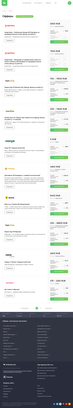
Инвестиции (7, 337)
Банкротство (7, 329)
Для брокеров (41, 378)
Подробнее (9, 40)
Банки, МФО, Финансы (44, 326)
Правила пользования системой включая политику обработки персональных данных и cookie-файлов (17, 372)
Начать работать (59, 42)
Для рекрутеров (41, 373)
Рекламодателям (8, 388)
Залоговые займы (42, 334)
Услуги (6, 358)
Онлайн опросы (42, 346)
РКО (5, 352)
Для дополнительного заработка (46, 375)
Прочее (40, 349)
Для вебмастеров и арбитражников (47, 367)
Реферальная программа (44, 396)
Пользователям (26, 3)
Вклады (6, 332)
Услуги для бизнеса (43, 358)
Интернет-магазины (43, 337)
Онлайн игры (41, 343)
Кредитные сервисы (9, 343)
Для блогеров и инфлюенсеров (46, 370)
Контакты (39, 393)
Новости (5, 396)
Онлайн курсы (8, 346)
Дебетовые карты (43, 332)
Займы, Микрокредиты (10, 334)
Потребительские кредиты (11, 349)
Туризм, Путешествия (43, 355)
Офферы (48, 3)
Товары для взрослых (9, 355)
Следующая (49, 308)
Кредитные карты (42, 340)
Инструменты (38, 3)
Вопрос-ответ (41, 391)
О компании (40, 388)
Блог (38, 385)
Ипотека (6, 340)
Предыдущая (23, 308)
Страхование (42, 352)
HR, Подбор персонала (24, 16)
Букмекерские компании (44, 329)
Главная (4, 11)
